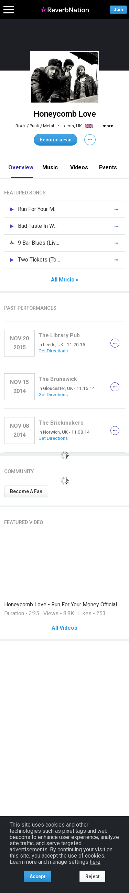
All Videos (64, 628)
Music (50, 167)
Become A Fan (26, 491)
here (95, 862)
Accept (37, 876)
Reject (92, 876)
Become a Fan (56, 139)
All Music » (64, 280)
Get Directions (53, 350)
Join (118, 9)
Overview (20, 167)
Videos (79, 167)
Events (108, 167)
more (108, 126)
